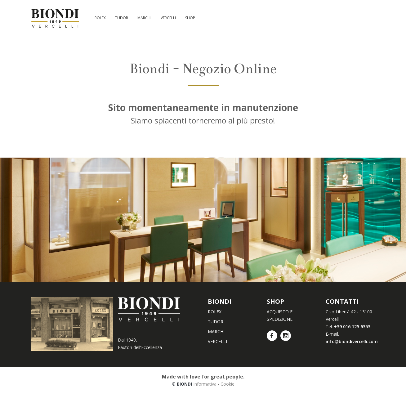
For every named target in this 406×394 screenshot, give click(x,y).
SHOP (190, 17)
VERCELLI (168, 17)
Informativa (204, 384)
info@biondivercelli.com (352, 341)
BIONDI (219, 301)
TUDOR (121, 17)
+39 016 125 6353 (352, 326)
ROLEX (100, 17)
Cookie (227, 384)
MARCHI (144, 17)
